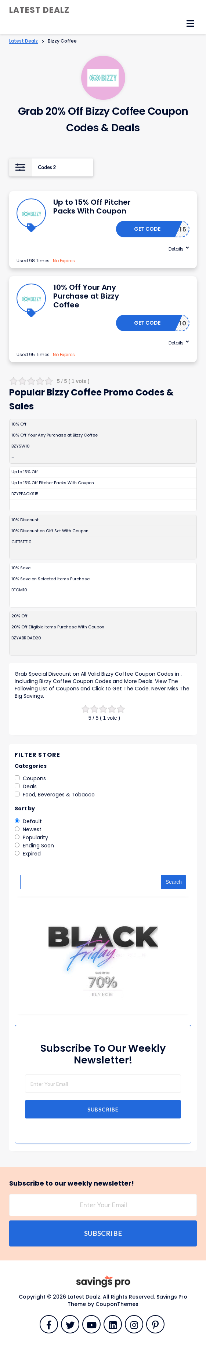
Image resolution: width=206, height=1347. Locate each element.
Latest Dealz (39, 10)
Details (176, 249)
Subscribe (103, 1109)
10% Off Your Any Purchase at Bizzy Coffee (86, 296)
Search (174, 882)
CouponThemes (116, 1304)
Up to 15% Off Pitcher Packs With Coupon (92, 206)
